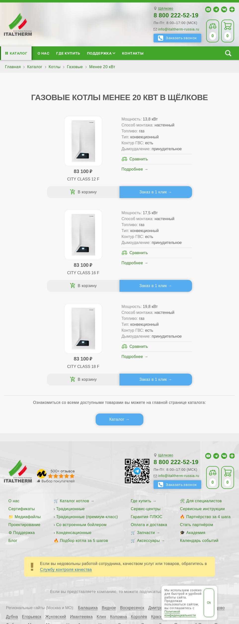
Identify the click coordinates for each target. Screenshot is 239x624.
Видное (109, 518)
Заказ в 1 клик (86, 194)
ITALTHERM (69, 570)
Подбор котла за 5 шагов (84, 451)
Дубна (12, 527)
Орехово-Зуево (155, 535)
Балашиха (88, 518)
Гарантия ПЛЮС (146, 427)
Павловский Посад (192, 535)
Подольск (224, 535)
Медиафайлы (28, 427)
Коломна (118, 527)
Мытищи (54, 535)
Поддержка (101, 53)
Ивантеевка (81, 527)
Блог (12, 451)
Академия (195, 443)
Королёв (139, 527)
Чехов (220, 543)
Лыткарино (205, 527)
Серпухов (112, 543)
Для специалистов (204, 411)
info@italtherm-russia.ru (178, 29)
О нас (43, 53)
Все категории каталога (126, 570)
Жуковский (55, 527)
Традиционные (70, 419)
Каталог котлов (74, 411)
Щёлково (165, 8)
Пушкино (14, 543)
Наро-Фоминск (80, 535)
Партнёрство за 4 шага (208, 427)
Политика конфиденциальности (85, 582)
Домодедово (213, 518)
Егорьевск (31, 527)
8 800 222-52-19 (176, 15)
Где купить (68, 53)
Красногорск (163, 527)
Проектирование (24, 435)
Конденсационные (73, 443)
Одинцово (127, 535)
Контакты (133, 53)
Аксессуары (148, 451)
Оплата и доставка (149, 435)
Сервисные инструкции (202, 419)
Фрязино (186, 543)
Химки (205, 543)
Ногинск (106, 535)
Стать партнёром (196, 435)
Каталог (18, 53)
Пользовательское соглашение (154, 582)
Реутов (58, 543)
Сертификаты (21, 419)
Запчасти (146, 443)
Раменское (37, 543)
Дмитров (156, 518)
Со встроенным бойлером (81, 435)
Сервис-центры (145, 419)
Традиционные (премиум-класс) (87, 427)
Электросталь (40, 552)
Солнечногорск (139, 543)
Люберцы (15, 535)
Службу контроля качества (66, 480)
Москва (35, 535)
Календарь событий (199, 451)
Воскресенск (132, 518)
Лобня (185, 527)
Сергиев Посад (84, 543)
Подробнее (75, 181)
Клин (101, 527)
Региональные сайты (177, 570)
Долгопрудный (183, 518)
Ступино (166, 543)
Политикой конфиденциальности (180, 613)
